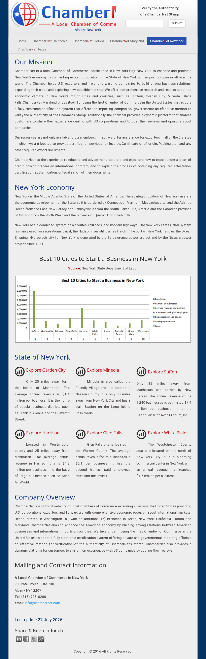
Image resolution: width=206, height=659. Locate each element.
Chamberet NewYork (168, 41)
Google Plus (41, 639)
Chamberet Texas (32, 49)
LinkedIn (19, 639)
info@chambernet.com (42, 603)
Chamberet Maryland (127, 41)
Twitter (34, 639)
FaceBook (26, 639)
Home (22, 41)
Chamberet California (50, 41)
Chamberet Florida (89, 41)
